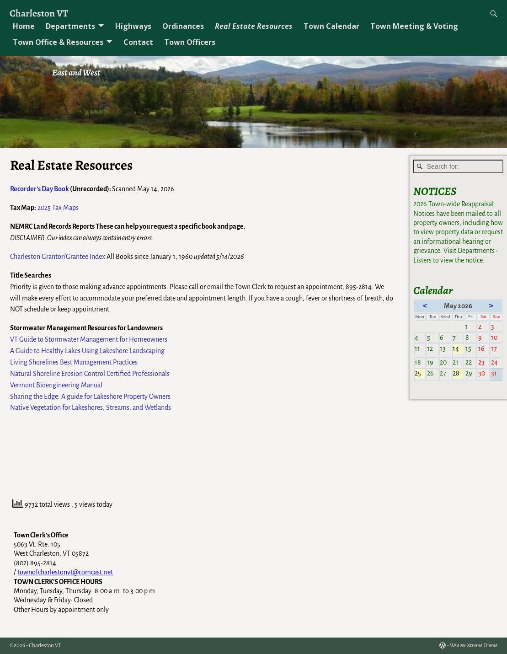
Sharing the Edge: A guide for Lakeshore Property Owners (90, 396)
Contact (138, 42)
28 (458, 374)
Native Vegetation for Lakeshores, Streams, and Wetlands (90, 407)
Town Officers (189, 42)
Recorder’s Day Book (39, 189)
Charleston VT (39, 13)
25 (420, 374)
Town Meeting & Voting (414, 26)
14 (458, 349)
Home (24, 26)
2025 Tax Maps (58, 207)
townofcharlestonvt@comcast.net (65, 572)
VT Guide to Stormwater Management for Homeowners (88, 339)
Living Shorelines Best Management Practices (74, 362)
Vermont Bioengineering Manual (56, 385)
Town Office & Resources (58, 42)
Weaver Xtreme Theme (473, 646)
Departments (70, 26)
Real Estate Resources (254, 26)
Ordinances (183, 26)
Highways (133, 26)
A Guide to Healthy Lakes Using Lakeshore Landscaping (87, 350)
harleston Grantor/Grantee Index (59, 256)
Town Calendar (331, 26)
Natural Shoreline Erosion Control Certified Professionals (90, 373)
